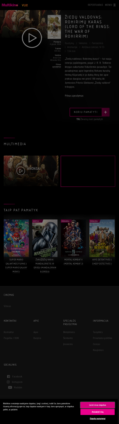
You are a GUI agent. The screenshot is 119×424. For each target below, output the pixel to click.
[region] (59, 411)
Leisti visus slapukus (97, 405)
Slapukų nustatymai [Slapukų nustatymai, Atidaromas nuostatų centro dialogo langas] (97, 418)
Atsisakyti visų (98, 411)
